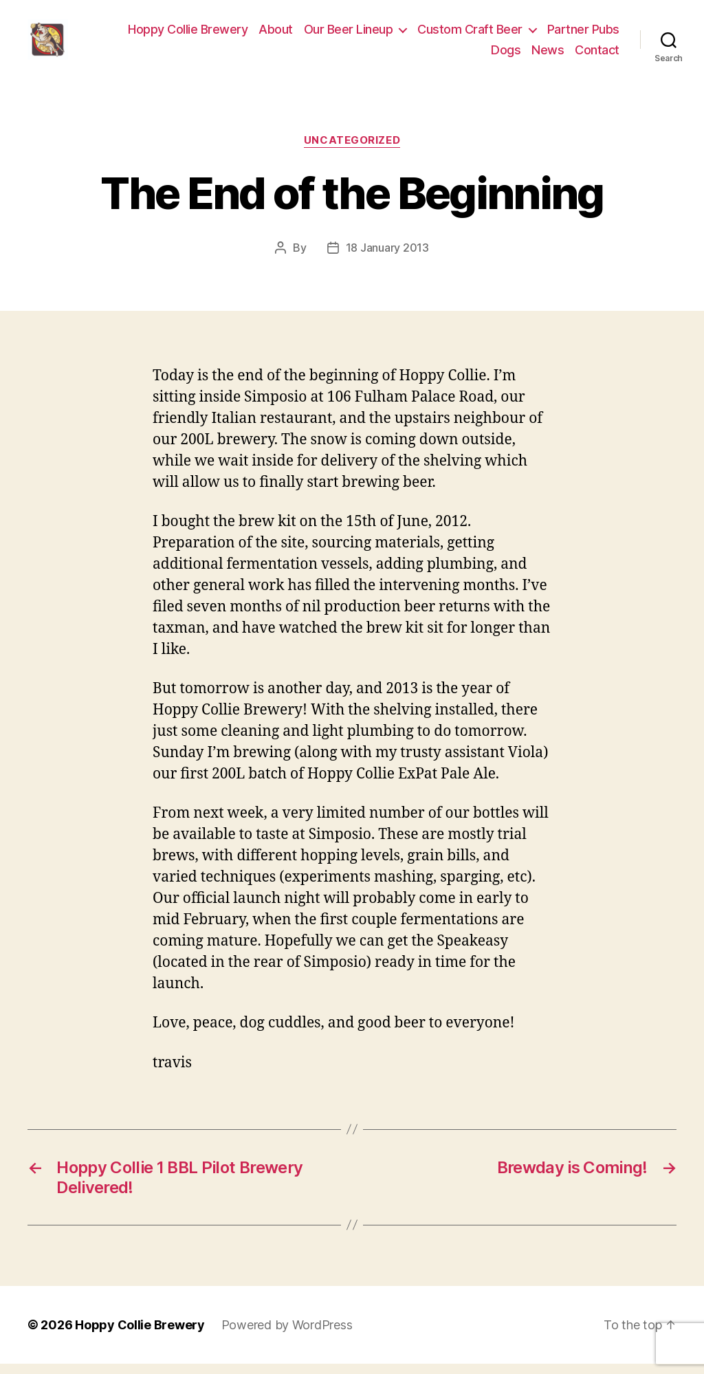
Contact (597, 54)
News (547, 54)
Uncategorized (352, 151)
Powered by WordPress (287, 1335)
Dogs (505, 54)
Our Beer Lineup (348, 35)
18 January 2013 (387, 258)
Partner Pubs (583, 35)
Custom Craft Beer (469, 35)
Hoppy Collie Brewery (188, 35)
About (275, 35)
